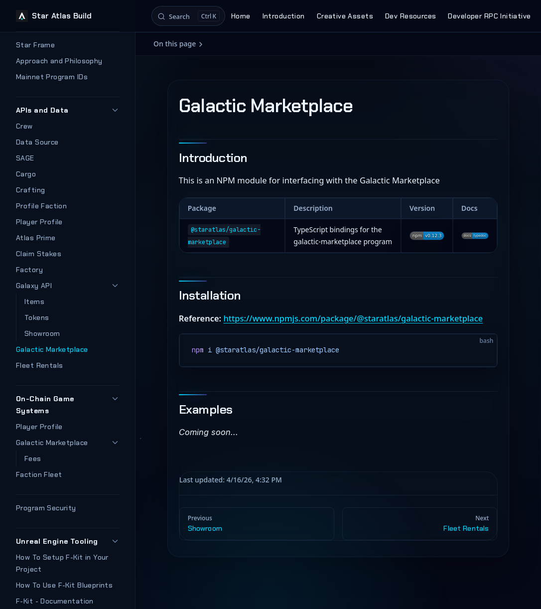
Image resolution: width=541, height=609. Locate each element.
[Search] (188, 16)
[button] (115, 110)
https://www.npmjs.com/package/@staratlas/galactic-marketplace (353, 318)
